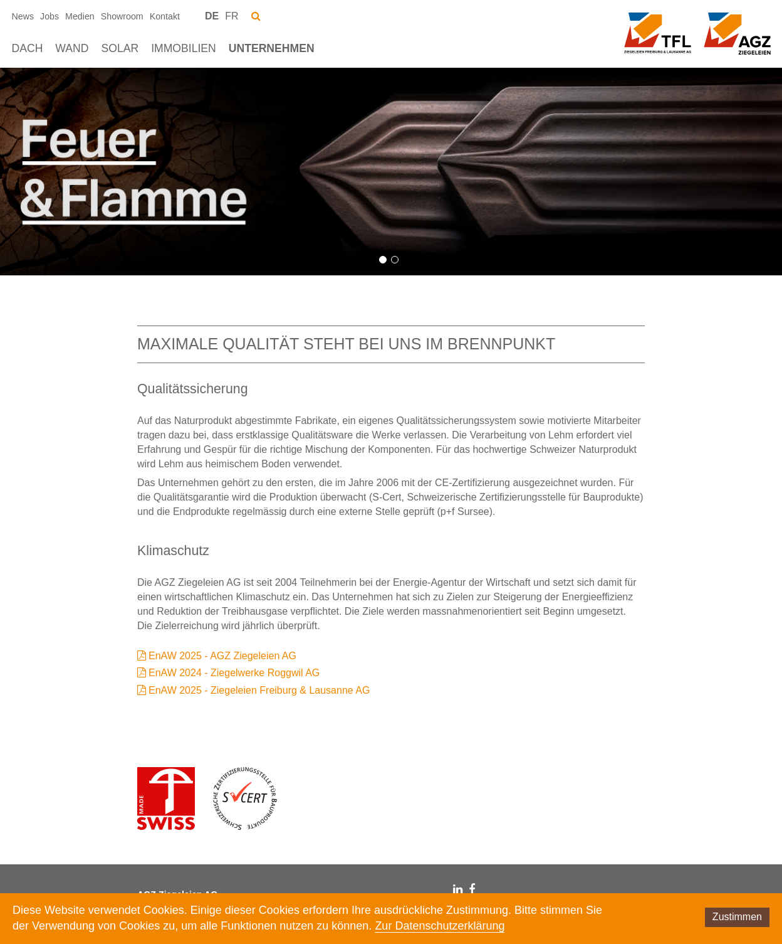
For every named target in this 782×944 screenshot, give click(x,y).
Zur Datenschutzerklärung (439, 926)
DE (212, 16)
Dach (27, 48)
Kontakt (165, 16)
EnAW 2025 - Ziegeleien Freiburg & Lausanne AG (259, 690)
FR (231, 16)
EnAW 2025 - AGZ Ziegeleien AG (222, 655)
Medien (80, 16)
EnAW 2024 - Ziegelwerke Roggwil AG (234, 672)
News (23, 16)
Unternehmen (272, 48)
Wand (71, 48)
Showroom (122, 16)
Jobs (49, 16)
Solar (119, 48)
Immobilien (183, 48)
